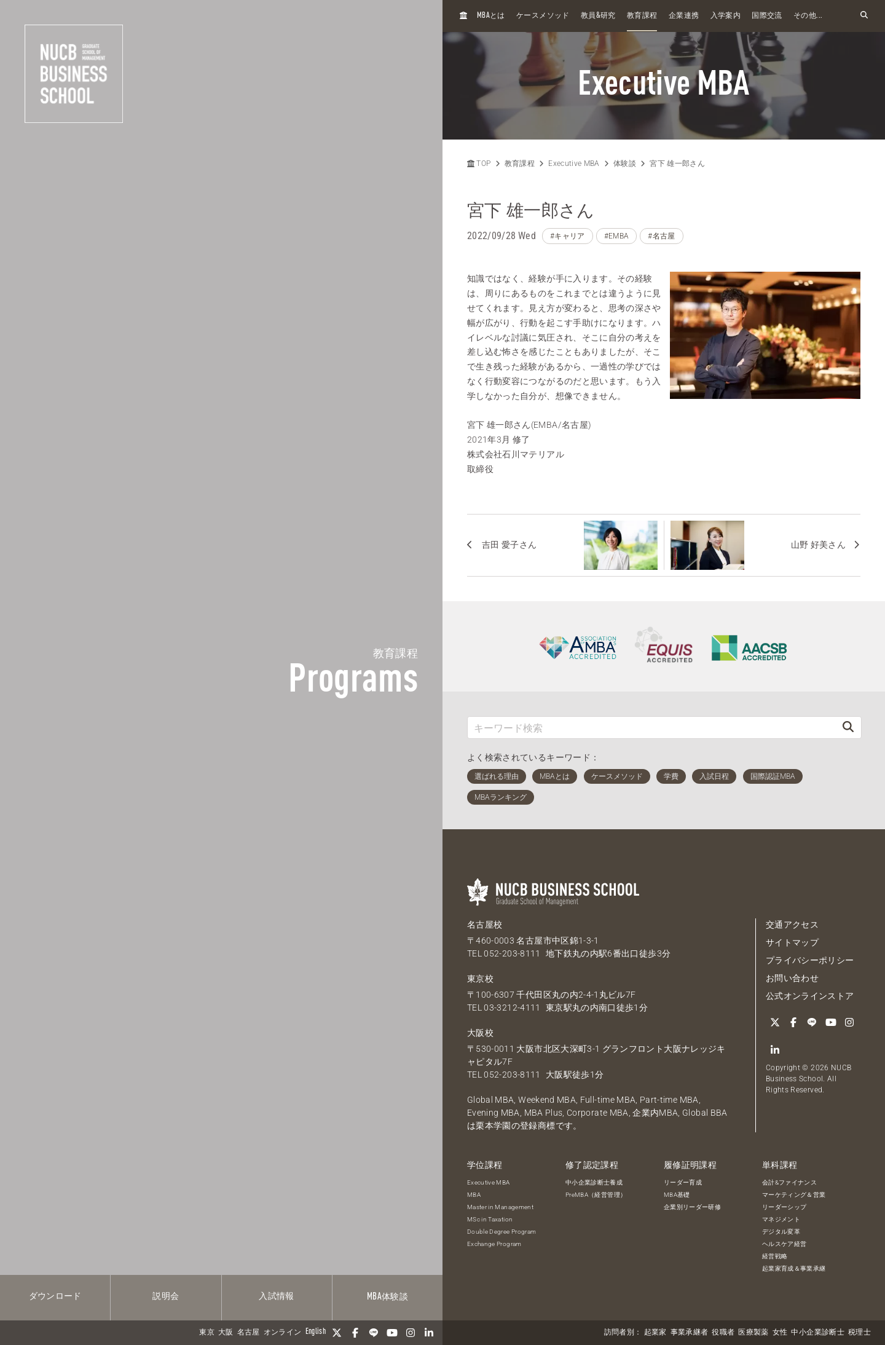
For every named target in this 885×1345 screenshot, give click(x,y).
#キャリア (567, 236)
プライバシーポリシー (810, 960)
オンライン (283, 1332)
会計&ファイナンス (789, 1182)
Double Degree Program (501, 1231)
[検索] (848, 727)
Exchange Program (494, 1243)
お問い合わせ (792, 978)
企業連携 (684, 16)
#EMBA (616, 236)
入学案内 (725, 16)
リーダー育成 (683, 1182)
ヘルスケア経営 (784, 1243)
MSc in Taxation (490, 1219)
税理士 (859, 1332)
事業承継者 (690, 1332)
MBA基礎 (677, 1194)
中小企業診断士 (817, 1332)
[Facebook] (355, 1332)
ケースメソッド (542, 16)
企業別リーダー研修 (692, 1207)
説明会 (165, 1296)
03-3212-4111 (512, 1007)
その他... (807, 16)
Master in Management (500, 1207)
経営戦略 (774, 1256)
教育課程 (642, 16)
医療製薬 (753, 1332)
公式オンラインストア (810, 996)
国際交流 (767, 16)
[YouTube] (392, 1332)
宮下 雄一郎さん (677, 163)
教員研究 (598, 16)
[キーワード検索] (651, 727)
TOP (478, 163)
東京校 (480, 979)
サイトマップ (792, 942)
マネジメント (781, 1219)
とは (491, 16)
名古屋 (248, 1332)
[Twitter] (337, 1332)
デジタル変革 (781, 1231)
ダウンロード (55, 1296)
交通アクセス (792, 924)
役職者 (723, 1332)
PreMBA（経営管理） (595, 1194)
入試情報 (276, 1296)
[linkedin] (429, 1332)
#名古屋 (661, 236)
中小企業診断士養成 (594, 1182)
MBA (474, 1194)
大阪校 (480, 1033)
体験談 (387, 1297)
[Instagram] (410, 1332)
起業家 (655, 1332)
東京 (206, 1332)
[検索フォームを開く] (864, 15)
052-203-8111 (512, 953)
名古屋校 (484, 924)
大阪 (226, 1332)
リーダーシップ (784, 1207)
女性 (780, 1332)
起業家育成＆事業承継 (794, 1268)
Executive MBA (574, 163)
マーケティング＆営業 (794, 1194)
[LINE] (373, 1332)
